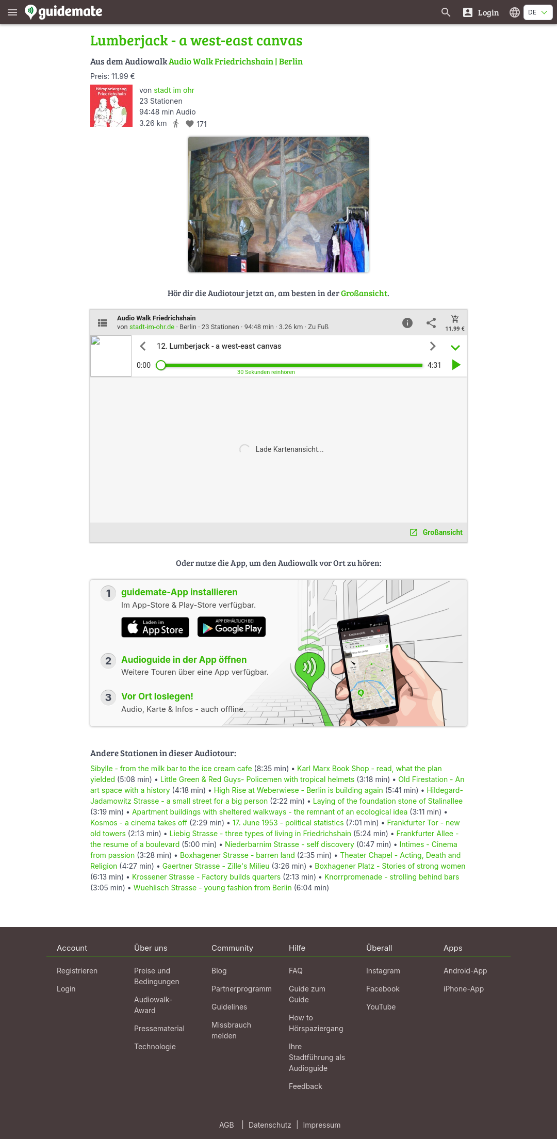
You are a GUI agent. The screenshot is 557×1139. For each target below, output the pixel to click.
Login (66, 988)
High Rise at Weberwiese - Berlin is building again (298, 790)
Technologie (155, 1046)
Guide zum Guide (307, 994)
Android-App (465, 970)
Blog (219, 970)
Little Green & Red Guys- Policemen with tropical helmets (257, 779)
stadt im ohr (174, 90)
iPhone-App (464, 988)
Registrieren (77, 970)
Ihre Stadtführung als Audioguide (317, 1057)
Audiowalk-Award (153, 1005)
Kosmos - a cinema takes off (138, 822)
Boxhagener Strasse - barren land (237, 855)
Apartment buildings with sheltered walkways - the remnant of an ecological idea (269, 811)
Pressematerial (159, 1028)
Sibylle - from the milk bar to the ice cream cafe (171, 768)
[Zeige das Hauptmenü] (12, 12)
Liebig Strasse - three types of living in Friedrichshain (260, 833)
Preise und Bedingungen (156, 976)
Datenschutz (270, 1124)
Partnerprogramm (241, 988)
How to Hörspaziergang (316, 1023)
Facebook (383, 988)
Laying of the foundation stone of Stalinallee (388, 800)
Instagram (383, 970)
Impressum (322, 1124)
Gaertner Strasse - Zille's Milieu (216, 865)
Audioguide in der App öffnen (184, 660)
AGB (226, 1124)
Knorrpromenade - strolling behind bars (391, 876)
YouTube (381, 1006)
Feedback (305, 1086)
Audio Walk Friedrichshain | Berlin (236, 61)
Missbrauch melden (231, 1030)
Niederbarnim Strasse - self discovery (289, 844)
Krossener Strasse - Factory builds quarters (206, 876)
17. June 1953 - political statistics (288, 822)
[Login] (480, 12)
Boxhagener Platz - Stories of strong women (390, 865)
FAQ (296, 970)
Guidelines (229, 1006)
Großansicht (364, 292)
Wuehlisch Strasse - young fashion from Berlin (213, 887)
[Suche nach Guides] (446, 12)
